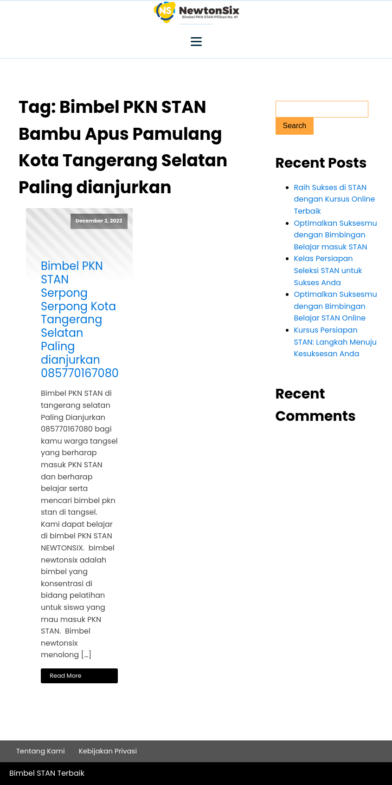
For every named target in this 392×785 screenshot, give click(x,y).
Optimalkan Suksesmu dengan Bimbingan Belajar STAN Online (335, 306)
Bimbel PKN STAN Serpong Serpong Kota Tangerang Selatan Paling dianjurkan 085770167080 (79, 320)
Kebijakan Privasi (108, 751)
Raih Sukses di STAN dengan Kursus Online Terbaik (334, 199)
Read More (65, 676)
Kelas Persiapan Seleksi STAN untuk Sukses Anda (328, 270)
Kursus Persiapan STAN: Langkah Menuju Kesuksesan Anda (335, 342)
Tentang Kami (40, 751)
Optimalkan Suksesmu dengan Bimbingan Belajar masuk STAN (335, 235)
